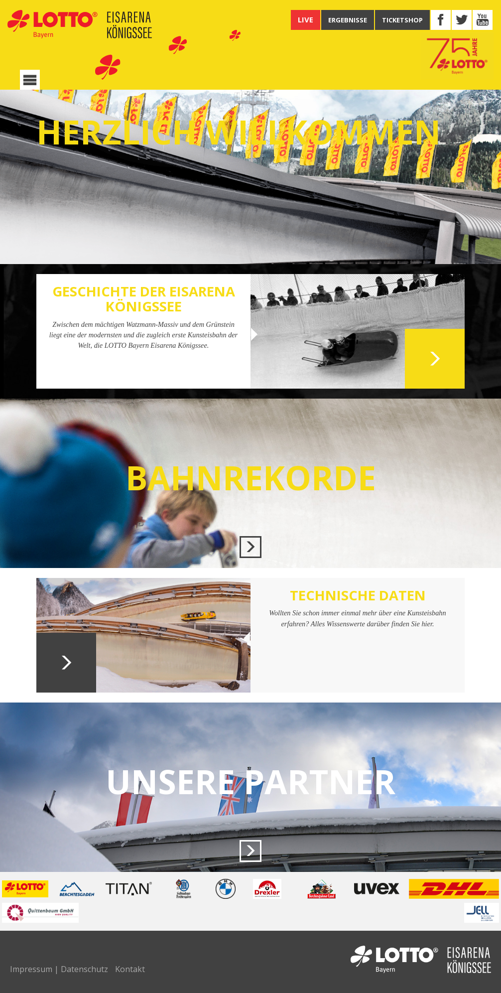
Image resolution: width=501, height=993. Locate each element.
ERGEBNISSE (347, 19)
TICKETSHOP (402, 19)
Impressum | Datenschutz (59, 969)
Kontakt (130, 969)
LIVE (305, 19)
